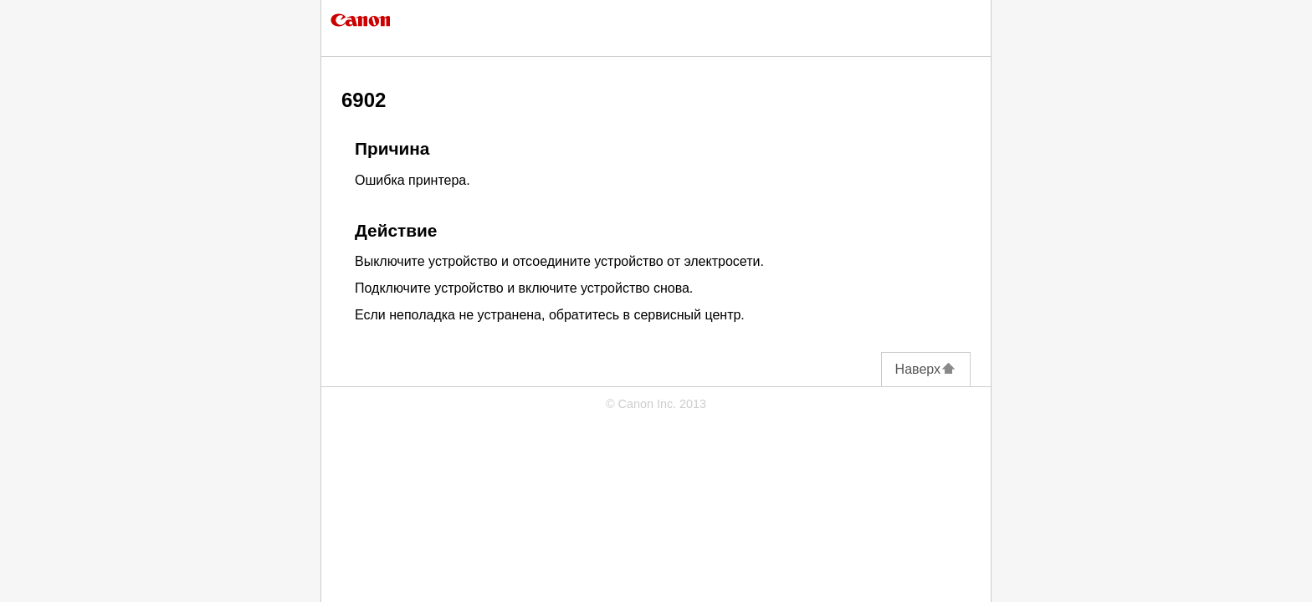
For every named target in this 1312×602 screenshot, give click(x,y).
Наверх (925, 369)
